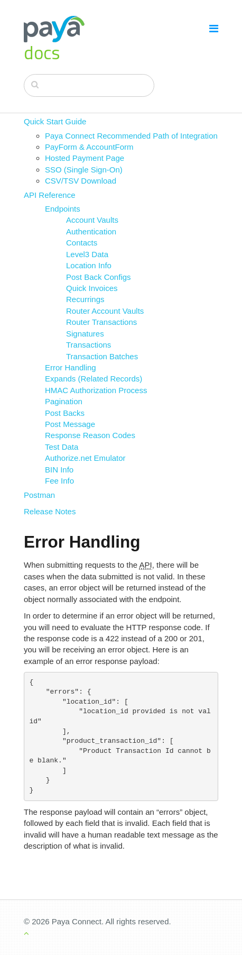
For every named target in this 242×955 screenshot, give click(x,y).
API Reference (50, 194)
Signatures (85, 333)
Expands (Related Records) (93, 378)
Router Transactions (101, 321)
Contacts (81, 242)
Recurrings (85, 299)
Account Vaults (92, 219)
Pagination (63, 401)
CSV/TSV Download (80, 180)
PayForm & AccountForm (89, 146)
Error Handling (70, 367)
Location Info (88, 265)
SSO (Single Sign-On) (84, 169)
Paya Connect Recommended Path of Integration (131, 135)
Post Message (70, 424)
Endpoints (62, 208)
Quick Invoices (92, 288)
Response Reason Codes (90, 435)
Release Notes (50, 511)
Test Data (61, 446)
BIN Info (59, 469)
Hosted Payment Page (84, 157)
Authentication (91, 231)
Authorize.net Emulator (85, 457)
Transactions (88, 344)
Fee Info (59, 480)
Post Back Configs (98, 276)
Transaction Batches (102, 356)
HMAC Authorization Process (96, 390)
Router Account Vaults (105, 310)
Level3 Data (87, 254)
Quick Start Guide (55, 121)
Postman (39, 494)
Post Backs (65, 412)
